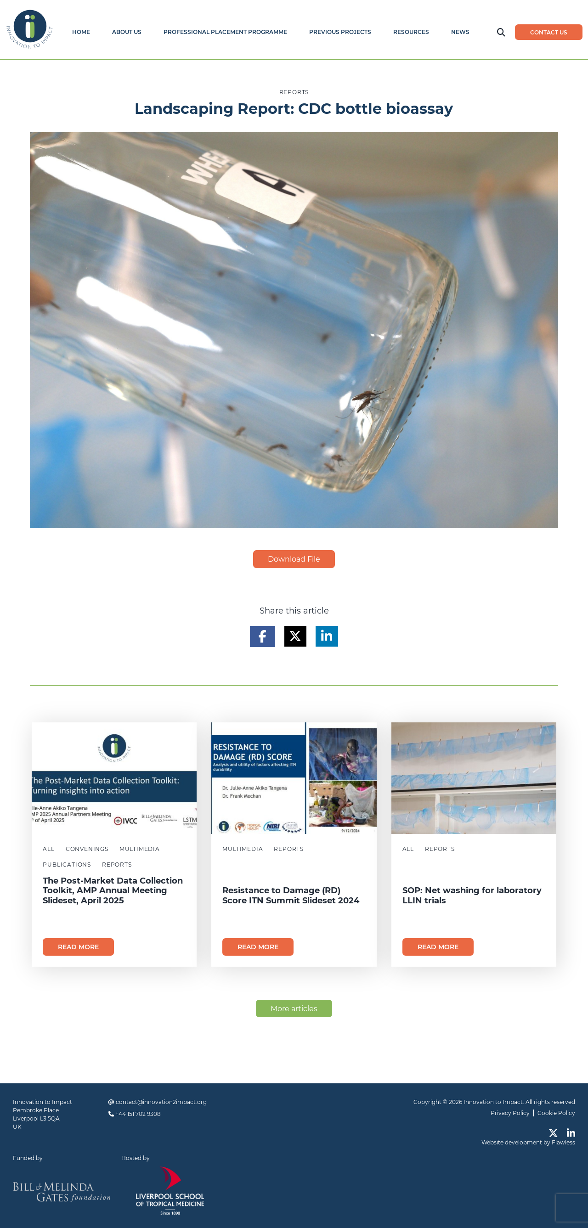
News (460, 31)
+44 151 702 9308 (138, 1113)
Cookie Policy (556, 1113)
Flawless (563, 1142)
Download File (294, 559)
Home (81, 31)
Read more (78, 947)
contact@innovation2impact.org (161, 1101)
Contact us (548, 32)
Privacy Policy (510, 1113)
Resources (411, 31)
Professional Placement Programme (225, 31)
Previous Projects (340, 31)
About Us (126, 31)
